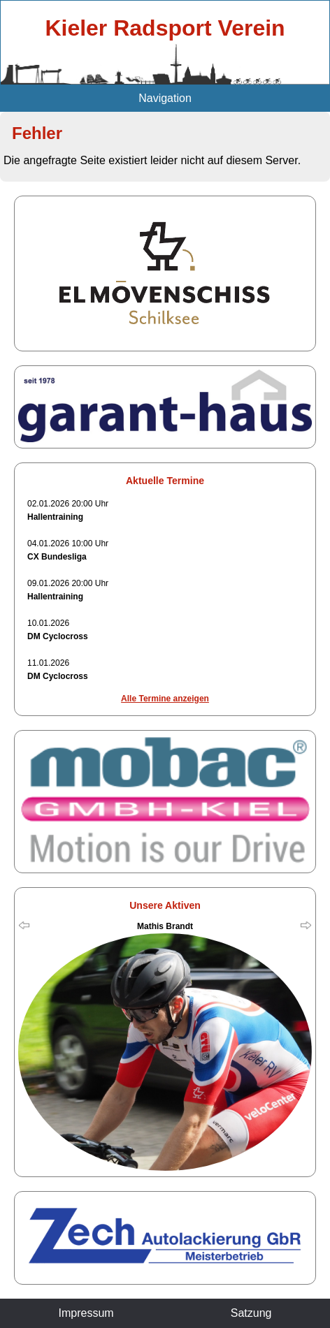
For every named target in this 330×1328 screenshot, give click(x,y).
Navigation (165, 98)
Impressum (86, 1313)
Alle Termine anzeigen (165, 698)
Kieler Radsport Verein (165, 28)
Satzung (251, 1313)
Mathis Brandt (165, 926)
